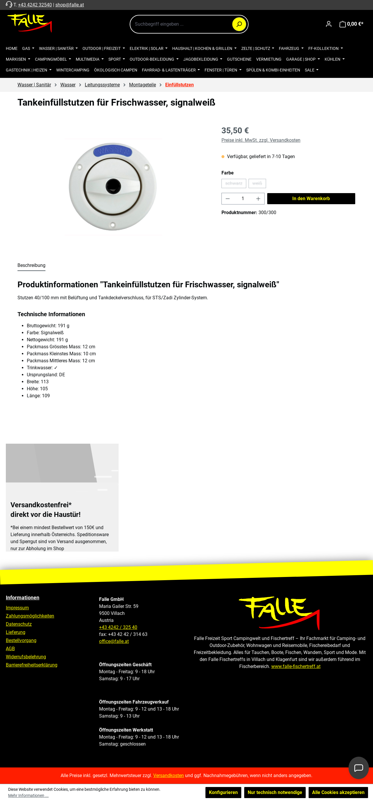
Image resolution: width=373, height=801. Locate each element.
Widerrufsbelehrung (26, 657)
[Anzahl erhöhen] (258, 198)
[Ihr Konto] (329, 24)
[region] (114, 187)
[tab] (31, 265)
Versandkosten (168, 775)
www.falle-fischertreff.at (296, 666)
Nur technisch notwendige (275, 792)
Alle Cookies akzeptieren (338, 792)
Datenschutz (19, 624)
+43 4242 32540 (35, 5)
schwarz (235, 184)
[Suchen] (239, 24)
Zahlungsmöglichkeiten (30, 616)
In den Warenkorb (311, 198)
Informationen (22, 597)
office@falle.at (114, 641)
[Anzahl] (243, 198)
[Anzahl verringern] (227, 198)
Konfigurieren (223, 792)
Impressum (17, 608)
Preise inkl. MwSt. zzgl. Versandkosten (260, 140)
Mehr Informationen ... (28, 795)
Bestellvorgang (21, 640)
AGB (10, 648)
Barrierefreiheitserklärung (31, 665)
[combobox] (189, 24)
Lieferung (15, 632)
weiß (259, 184)
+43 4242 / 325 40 (118, 627)
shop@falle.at (69, 5)
